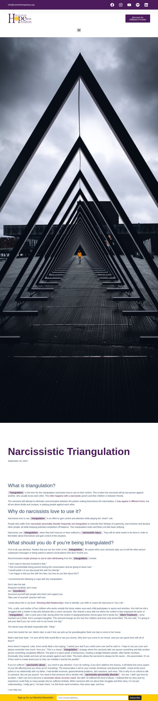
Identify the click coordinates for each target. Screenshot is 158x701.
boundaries (19, 591)
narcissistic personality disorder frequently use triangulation (59, 524)
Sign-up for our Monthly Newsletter (53, 697)
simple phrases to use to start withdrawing (43, 558)
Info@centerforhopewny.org (21, 5)
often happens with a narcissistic (65, 496)
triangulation (38, 518)
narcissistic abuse (35, 665)
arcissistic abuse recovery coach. (61, 678)
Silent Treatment (128, 615)
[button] (78, 30)
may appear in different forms (131, 501)
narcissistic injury (92, 532)
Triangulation (16, 492)
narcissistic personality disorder (102, 674)
